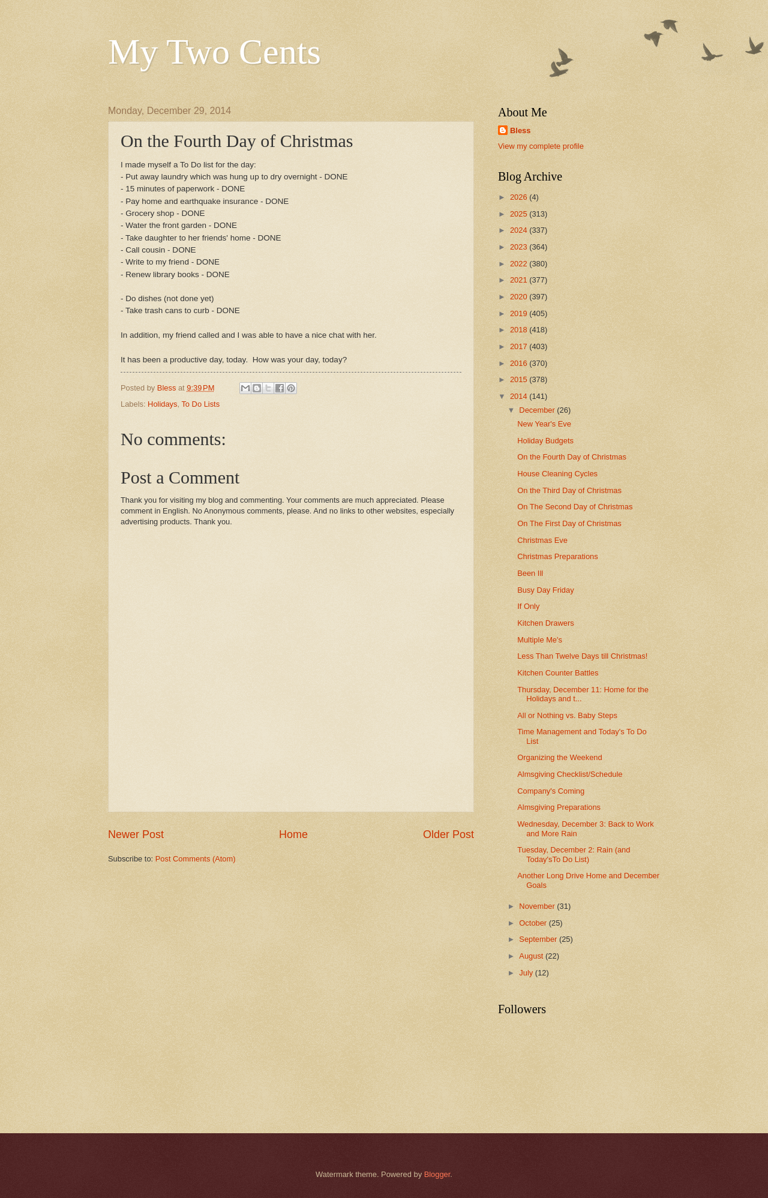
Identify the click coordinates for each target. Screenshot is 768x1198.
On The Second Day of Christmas (574, 506)
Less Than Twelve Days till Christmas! (582, 655)
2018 (519, 329)
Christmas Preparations (557, 556)
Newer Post (136, 834)
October (533, 922)
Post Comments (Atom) (195, 858)
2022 (519, 263)
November (538, 906)
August (532, 955)
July (527, 972)
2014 (519, 396)
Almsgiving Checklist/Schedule (569, 774)
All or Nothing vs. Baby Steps (567, 715)
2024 (519, 230)
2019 (519, 313)
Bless (520, 130)
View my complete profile (541, 146)
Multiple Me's (539, 639)
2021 (519, 279)
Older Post (448, 834)
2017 (519, 346)
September (539, 939)
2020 (519, 296)
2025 (519, 213)
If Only (528, 606)
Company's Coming (550, 790)
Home (293, 834)
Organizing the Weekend (559, 757)
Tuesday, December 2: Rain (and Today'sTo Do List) (573, 854)
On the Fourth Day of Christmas (571, 456)
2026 (519, 197)
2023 (519, 246)
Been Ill (530, 573)
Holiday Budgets (545, 440)
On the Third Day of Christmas (569, 490)
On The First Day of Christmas (569, 523)
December (538, 410)
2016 (519, 363)
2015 (519, 379)
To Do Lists (200, 404)
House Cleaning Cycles (557, 473)
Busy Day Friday (545, 590)
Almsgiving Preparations (559, 807)
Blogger (437, 1174)
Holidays (162, 404)
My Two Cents (214, 51)
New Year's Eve (544, 423)
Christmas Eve (542, 540)
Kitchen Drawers (545, 622)
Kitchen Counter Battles (557, 672)
